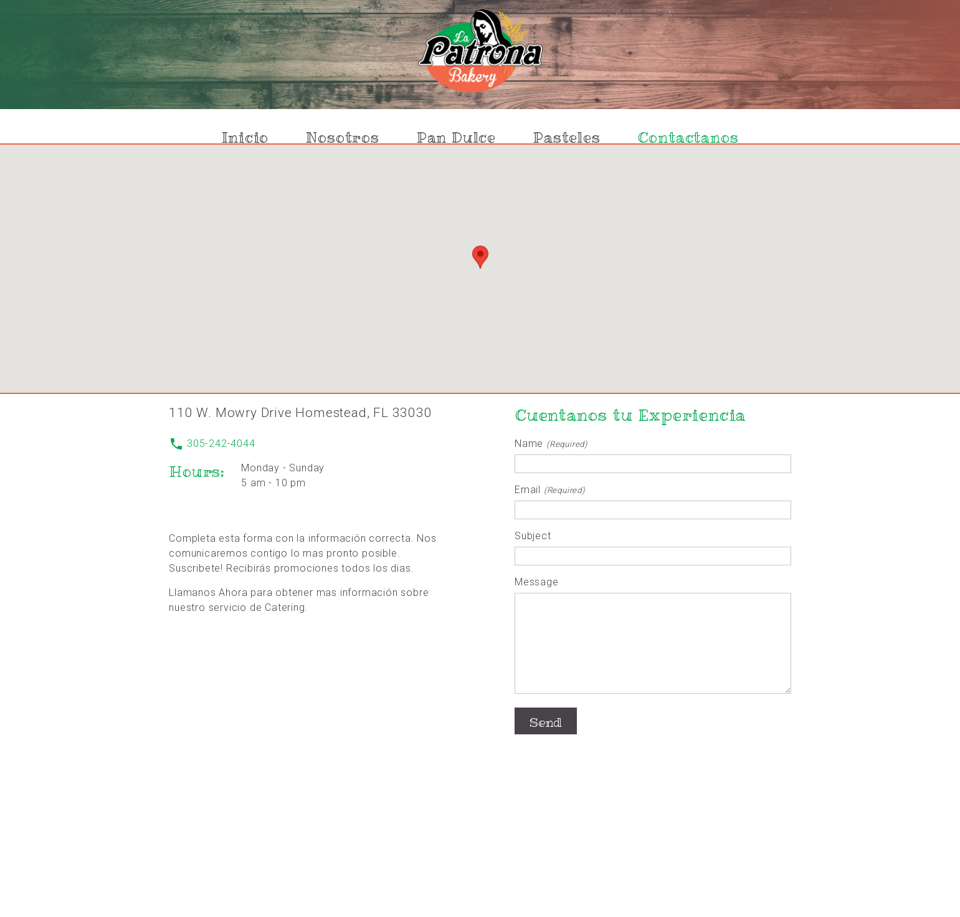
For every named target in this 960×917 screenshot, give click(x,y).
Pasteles (566, 138)
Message (537, 582)
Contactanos (688, 138)
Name (551, 443)
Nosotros (342, 138)
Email (550, 490)
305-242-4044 (212, 443)
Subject (533, 536)
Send (546, 741)
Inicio (245, 138)
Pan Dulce (456, 138)
